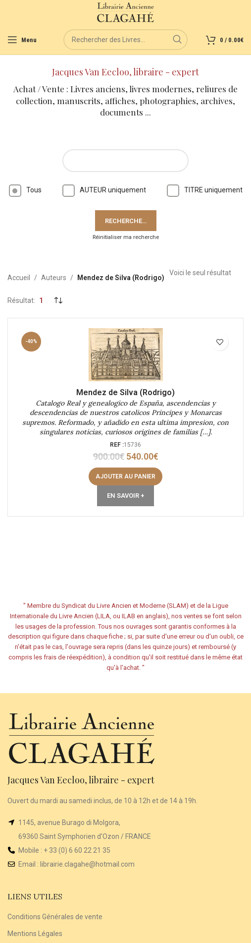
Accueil (18, 278)
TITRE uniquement (205, 189)
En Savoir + (125, 495)
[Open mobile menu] (22, 40)
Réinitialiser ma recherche (126, 237)
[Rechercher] (125, 39)
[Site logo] (125, 12)
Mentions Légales (34, 934)
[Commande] (57, 300)
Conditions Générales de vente (54, 917)
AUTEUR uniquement (104, 189)
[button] (125, 476)
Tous (25, 189)
